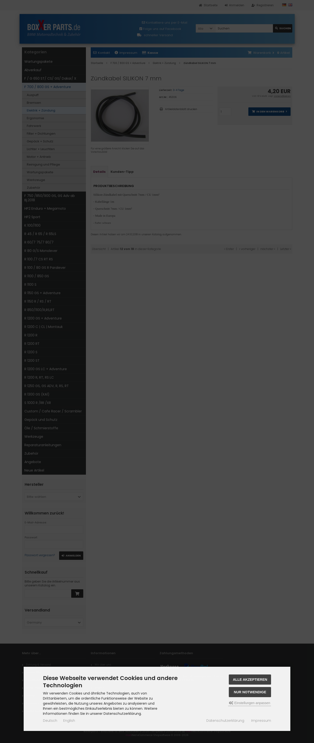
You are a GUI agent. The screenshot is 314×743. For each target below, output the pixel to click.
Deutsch (50, 720)
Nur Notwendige (250, 692)
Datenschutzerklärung (225, 720)
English (69, 720)
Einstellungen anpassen (249, 703)
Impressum (261, 720)
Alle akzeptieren (250, 679)
